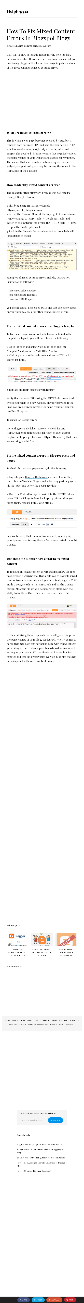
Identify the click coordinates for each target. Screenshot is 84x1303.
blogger (11, 46)
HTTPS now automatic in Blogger (32, 54)
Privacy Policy (12, 1020)
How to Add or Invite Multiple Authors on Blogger (42, 952)
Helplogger (18, 11)
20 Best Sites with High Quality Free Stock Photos (41, 1157)
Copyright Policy (70, 1020)
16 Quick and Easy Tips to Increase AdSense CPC (40, 1144)
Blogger (51, 1024)
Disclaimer (26, 1020)
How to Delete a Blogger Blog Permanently (66, 952)
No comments (44, 46)
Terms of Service (42, 1020)
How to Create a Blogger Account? (34, 1170)
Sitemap (56, 1020)
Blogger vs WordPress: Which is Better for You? (17, 952)
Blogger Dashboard (36, 477)
